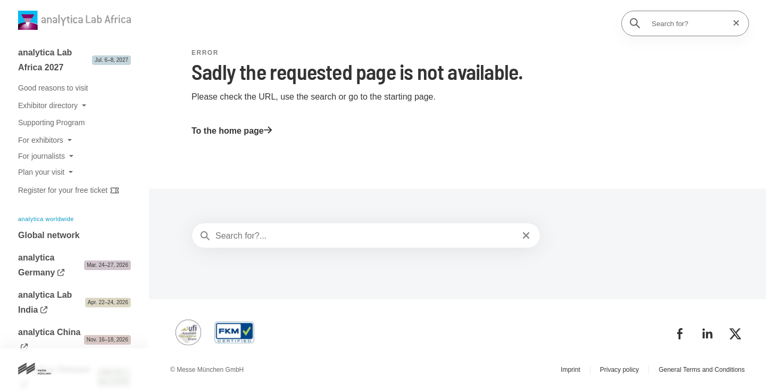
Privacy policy (619, 369)
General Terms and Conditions (702, 369)
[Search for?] (688, 23)
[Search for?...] (364, 236)
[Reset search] (733, 23)
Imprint (570, 369)
